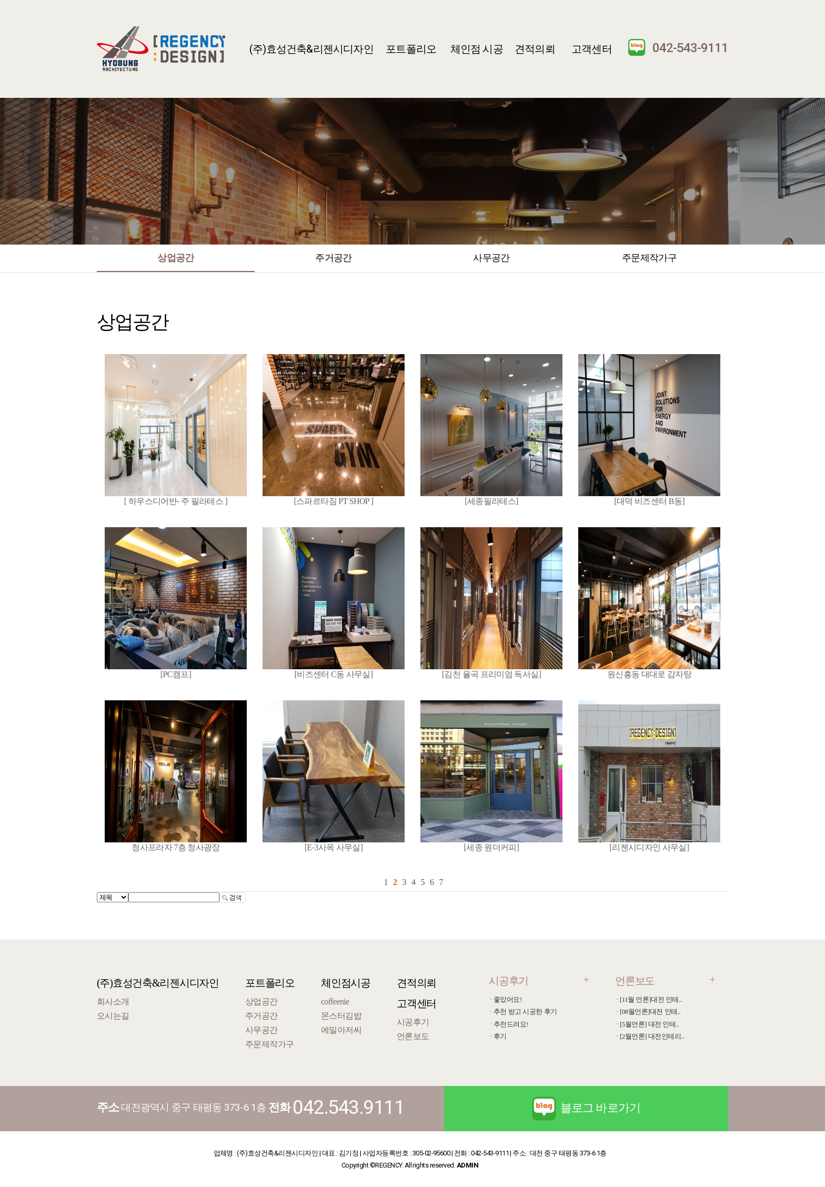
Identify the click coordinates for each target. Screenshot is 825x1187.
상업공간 (175, 257)
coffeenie (335, 1001)
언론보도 (413, 1036)
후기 (500, 1036)
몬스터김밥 (341, 1015)
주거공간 (333, 257)
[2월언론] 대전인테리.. (652, 1036)
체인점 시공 (476, 49)
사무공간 (491, 257)
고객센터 (591, 49)
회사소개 (113, 1001)
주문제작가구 (649, 257)
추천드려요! (511, 1024)
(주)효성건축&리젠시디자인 (311, 49)
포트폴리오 (411, 49)
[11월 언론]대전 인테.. (650, 999)
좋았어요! (508, 999)
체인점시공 (345, 983)
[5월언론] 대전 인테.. (649, 1024)
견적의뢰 (535, 49)
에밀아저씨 (341, 1029)
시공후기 (413, 1022)
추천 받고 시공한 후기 (525, 1011)
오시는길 (113, 1015)
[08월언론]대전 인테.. (650, 1011)
